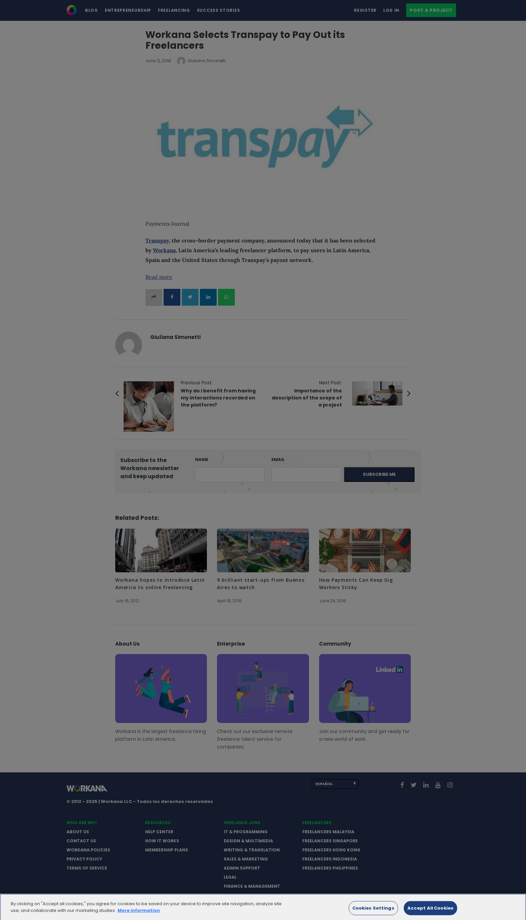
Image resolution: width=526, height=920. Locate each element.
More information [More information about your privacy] (139, 914)
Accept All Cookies (430, 912)
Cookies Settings (373, 912)
